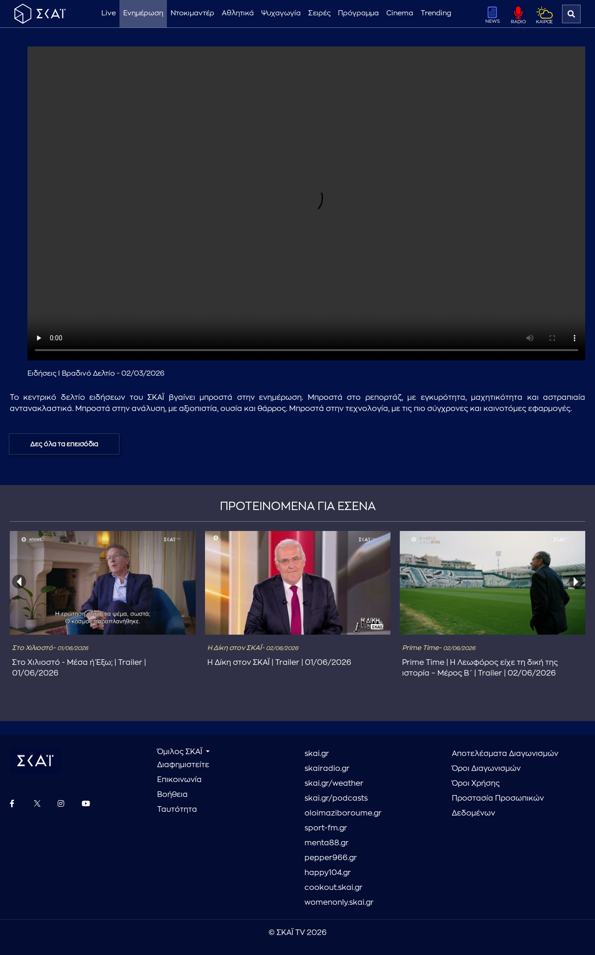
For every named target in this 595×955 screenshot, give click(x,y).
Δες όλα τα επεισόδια (64, 444)
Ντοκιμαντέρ (192, 13)
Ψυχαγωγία (281, 13)
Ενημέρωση (143, 13)
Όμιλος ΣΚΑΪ (180, 752)
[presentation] (19, 582)
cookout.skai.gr (333, 887)
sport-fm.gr (325, 828)
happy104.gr (327, 872)
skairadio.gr (327, 768)
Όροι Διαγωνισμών (486, 768)
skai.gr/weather (334, 783)
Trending (436, 13)
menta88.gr (326, 843)
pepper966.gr (330, 858)
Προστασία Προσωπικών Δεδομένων (498, 806)
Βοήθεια (172, 794)
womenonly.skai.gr (339, 902)
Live (108, 13)
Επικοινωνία (179, 779)
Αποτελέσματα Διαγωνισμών (505, 753)
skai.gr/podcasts (336, 798)
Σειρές (319, 13)
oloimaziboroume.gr (343, 813)
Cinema (399, 13)
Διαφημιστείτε (183, 765)
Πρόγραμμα (358, 13)
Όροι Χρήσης (476, 783)
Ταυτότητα (177, 809)
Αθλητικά (238, 13)
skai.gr (316, 753)
